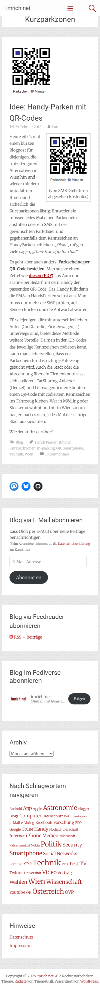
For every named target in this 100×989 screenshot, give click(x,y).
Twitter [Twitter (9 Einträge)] (16, 872)
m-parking (46, 448)
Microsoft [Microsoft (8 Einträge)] (67, 836)
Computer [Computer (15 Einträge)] (31, 816)
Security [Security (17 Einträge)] (72, 845)
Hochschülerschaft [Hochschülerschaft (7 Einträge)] (63, 829)
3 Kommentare (56, 454)
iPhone (64, 442)
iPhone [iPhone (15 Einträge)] (33, 836)
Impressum (21, 945)
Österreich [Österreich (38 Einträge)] (48, 891)
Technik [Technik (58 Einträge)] (46, 862)
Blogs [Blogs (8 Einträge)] (14, 816)
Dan (55, 127)
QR (58, 448)
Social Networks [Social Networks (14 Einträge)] (60, 853)
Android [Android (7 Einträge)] (16, 809)
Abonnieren (29, 577)
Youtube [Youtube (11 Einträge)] (17, 892)
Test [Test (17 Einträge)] (73, 864)
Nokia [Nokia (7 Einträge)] (35, 845)
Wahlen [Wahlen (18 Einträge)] (18, 882)
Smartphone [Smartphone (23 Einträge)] (26, 853)
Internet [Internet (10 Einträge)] (17, 836)
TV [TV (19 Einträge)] (83, 863)
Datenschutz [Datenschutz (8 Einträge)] (52, 816)
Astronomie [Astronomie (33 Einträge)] (60, 808)
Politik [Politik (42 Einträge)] (51, 844)
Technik (16, 454)
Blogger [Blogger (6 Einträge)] (83, 809)
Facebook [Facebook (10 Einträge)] (43, 822)
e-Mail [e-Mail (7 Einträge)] (15, 823)
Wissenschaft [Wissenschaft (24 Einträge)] (64, 881)
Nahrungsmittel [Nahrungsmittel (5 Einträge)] (20, 845)
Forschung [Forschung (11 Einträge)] (64, 822)
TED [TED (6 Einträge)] (65, 864)
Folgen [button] (79, 698)
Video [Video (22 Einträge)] (49, 872)
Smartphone (73, 448)
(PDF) (41, 275)
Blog (19, 442)
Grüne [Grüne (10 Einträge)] (27, 829)
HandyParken (46, 442)
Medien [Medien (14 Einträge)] (50, 836)
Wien (29, 454)
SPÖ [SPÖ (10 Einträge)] (28, 864)
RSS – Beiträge (26, 637)
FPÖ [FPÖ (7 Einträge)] (78, 823)
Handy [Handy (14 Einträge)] (41, 829)
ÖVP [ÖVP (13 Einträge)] (69, 892)
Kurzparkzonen (23, 448)
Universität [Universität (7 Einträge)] (32, 873)
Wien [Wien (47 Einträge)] (36, 881)
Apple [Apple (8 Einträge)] (37, 808)
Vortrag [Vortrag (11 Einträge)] (65, 872)
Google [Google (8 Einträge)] (15, 829)
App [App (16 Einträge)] (27, 808)
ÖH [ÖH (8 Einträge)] (29, 892)
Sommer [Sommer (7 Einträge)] (16, 864)
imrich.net (18, 8)
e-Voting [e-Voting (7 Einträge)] (27, 823)
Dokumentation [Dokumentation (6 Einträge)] (75, 816)
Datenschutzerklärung (74, 543)
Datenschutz (22, 937)
